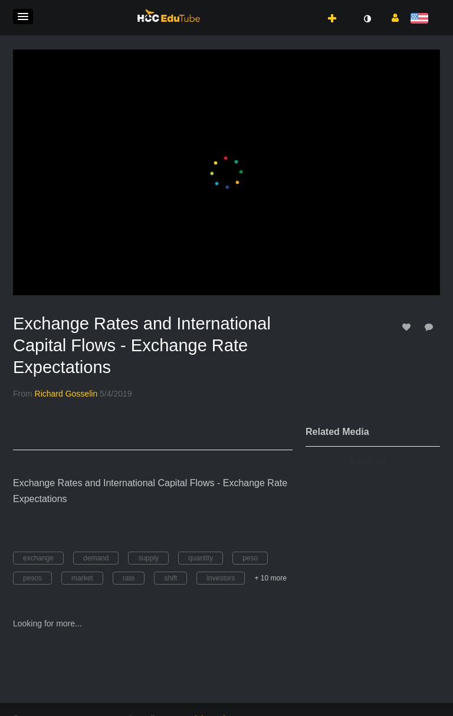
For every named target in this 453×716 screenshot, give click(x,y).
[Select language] (421, 19)
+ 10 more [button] (270, 578)
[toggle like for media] (408, 327)
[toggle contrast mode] (367, 18)
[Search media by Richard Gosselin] (66, 393)
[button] (23, 16)
